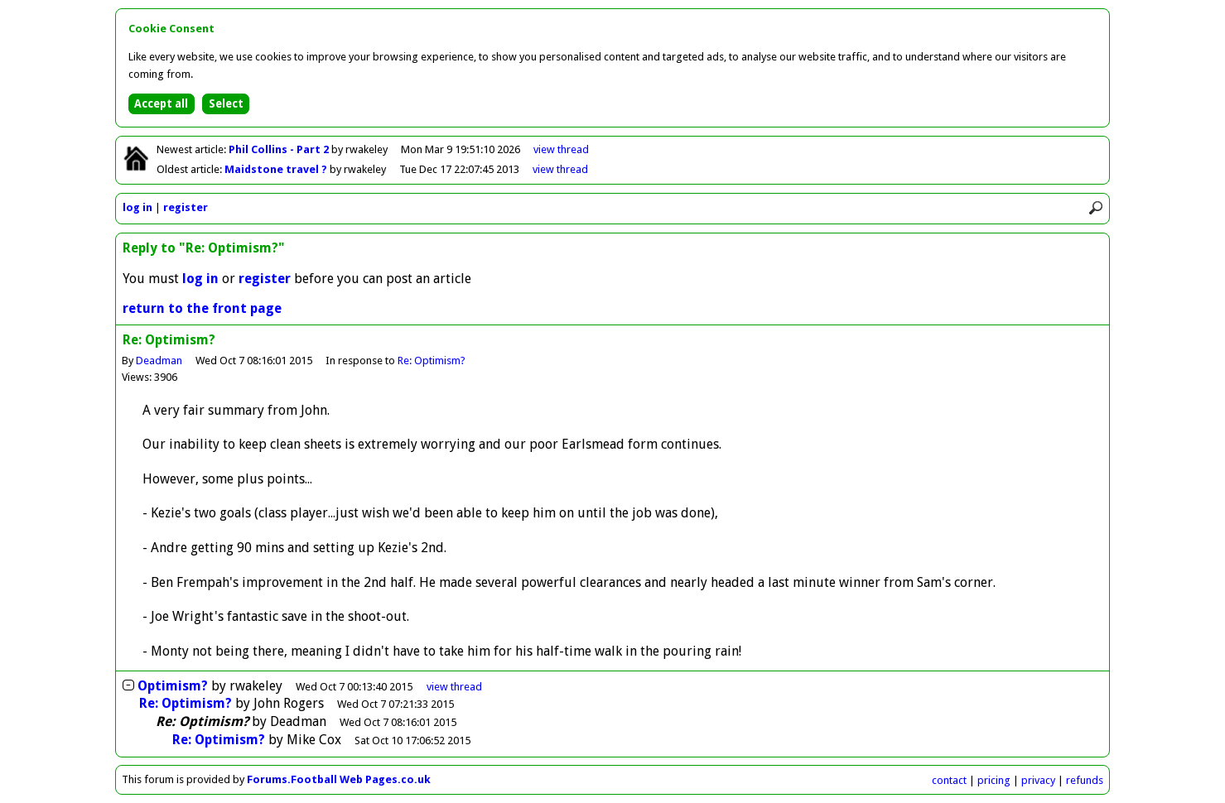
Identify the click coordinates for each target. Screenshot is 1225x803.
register (185, 207)
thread (454, 686)
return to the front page (202, 308)
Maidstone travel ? (277, 169)
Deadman (159, 360)
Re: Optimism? (431, 360)
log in (137, 207)
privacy (1038, 780)
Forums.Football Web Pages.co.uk (339, 779)
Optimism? (172, 686)
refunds (1084, 780)
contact (949, 780)
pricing (993, 780)
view (561, 149)
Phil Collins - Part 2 (280, 149)
